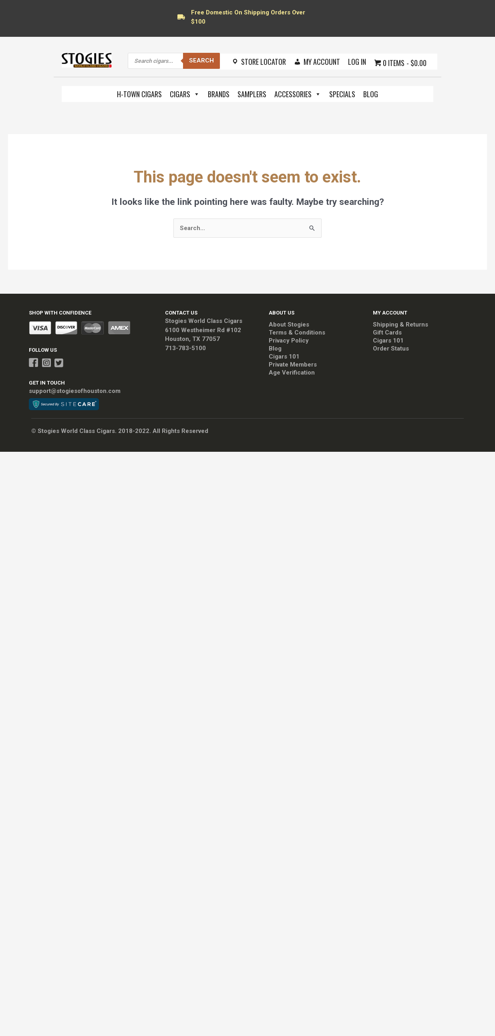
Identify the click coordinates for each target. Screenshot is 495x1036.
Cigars (185, 94)
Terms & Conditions (297, 332)
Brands (218, 94)
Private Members (293, 364)
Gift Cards (387, 332)
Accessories (297, 94)
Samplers (251, 94)
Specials (342, 94)
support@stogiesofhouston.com (75, 391)
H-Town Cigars (139, 94)
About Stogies (289, 324)
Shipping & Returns (400, 324)
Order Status (391, 348)
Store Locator (263, 61)
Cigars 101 (284, 356)
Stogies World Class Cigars (203, 321)
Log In (357, 61)
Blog (370, 94)
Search (201, 60)
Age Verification (292, 372)
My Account (322, 61)
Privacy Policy (289, 340)
